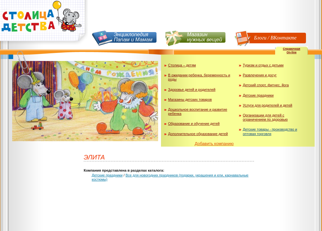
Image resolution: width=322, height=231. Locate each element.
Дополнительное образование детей (198, 134)
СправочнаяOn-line (291, 50)
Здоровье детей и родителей (192, 89)
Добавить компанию (214, 143)
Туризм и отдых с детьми (263, 65)
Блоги (260, 37)
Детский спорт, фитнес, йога (266, 85)
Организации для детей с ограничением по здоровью (265, 117)
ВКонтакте (283, 37)
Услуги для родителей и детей (267, 105)
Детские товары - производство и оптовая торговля (270, 131)
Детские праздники (258, 95)
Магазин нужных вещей (204, 37)
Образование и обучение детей (194, 123)
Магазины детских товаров (190, 99)
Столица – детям (182, 65)
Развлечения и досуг (260, 75)
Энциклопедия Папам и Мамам (133, 37)
